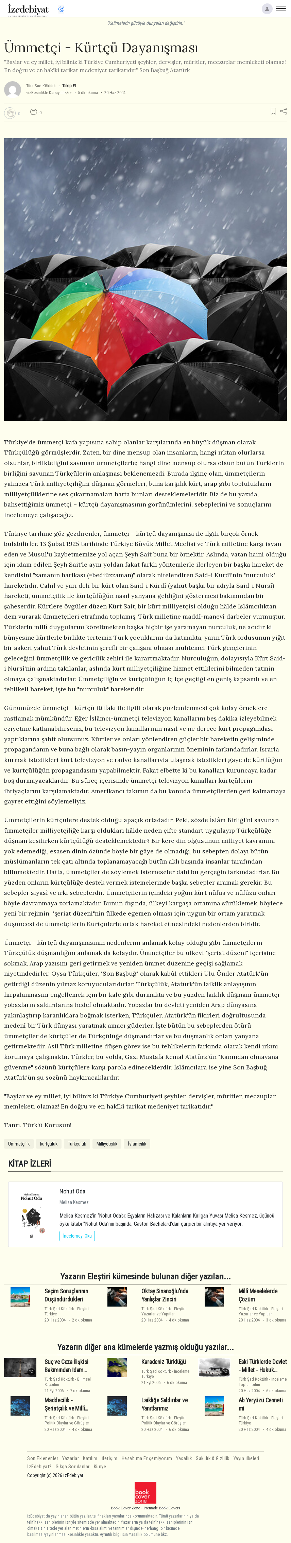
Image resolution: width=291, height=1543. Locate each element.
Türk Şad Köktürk (41, 85)
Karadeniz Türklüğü (163, 1362)
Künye (100, 1467)
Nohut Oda (72, 1191)
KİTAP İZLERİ (29, 1164)
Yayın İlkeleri (246, 1458)
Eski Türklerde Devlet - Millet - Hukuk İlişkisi (263, 1370)
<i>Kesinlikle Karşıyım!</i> (48, 92)
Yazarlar (70, 1458)
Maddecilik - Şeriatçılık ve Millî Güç (65, 1408)
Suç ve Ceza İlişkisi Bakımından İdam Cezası (66, 1370)
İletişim (110, 1458)
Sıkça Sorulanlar (73, 1467)
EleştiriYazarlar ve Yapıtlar (163, 1311)
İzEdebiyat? (39, 1467)
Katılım (90, 1458)
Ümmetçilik (19, 1144)
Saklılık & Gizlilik (212, 1458)
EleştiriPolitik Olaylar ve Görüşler (67, 1420)
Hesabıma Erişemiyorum (147, 1458)
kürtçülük (48, 1144)
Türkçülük (77, 1144)
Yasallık (184, 1458)
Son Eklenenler (42, 1458)
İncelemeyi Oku (77, 1236)
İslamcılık (137, 1144)
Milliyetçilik (107, 1144)
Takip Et (69, 85)
